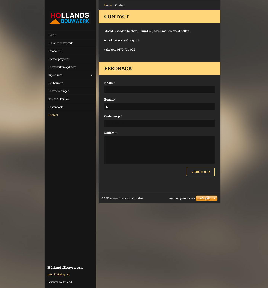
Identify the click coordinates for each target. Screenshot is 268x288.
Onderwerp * (113, 116)
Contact (53, 115)
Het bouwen (55, 83)
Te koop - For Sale (59, 99)
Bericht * (110, 133)
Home (52, 35)
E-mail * (110, 99)
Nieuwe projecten (59, 59)
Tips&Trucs (55, 75)
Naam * (109, 83)
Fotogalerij (54, 51)
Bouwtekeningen (58, 91)
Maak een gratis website (182, 198)
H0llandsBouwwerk (60, 43)
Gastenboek (55, 107)
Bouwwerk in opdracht (62, 67)
